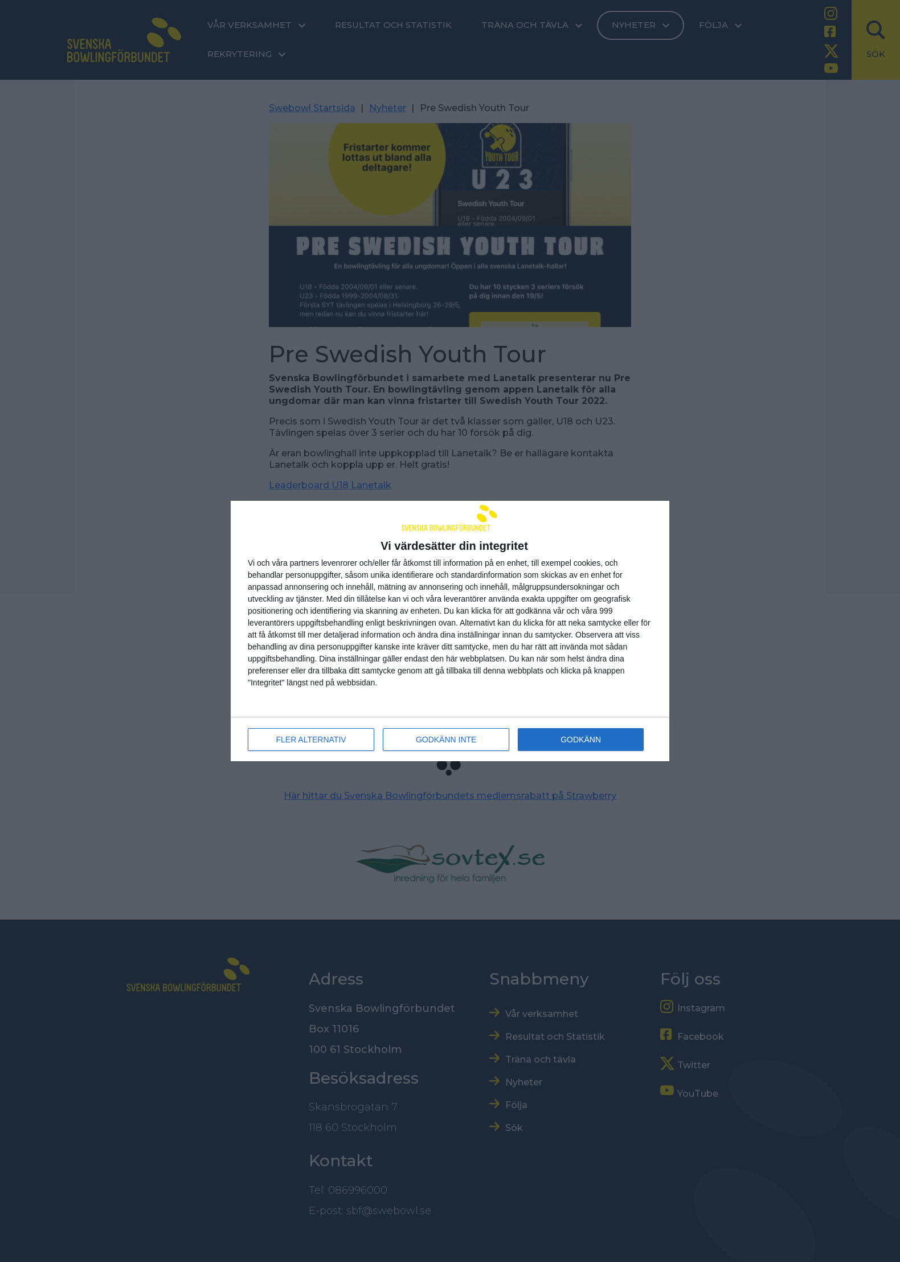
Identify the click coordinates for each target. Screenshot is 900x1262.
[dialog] (450, 631)
